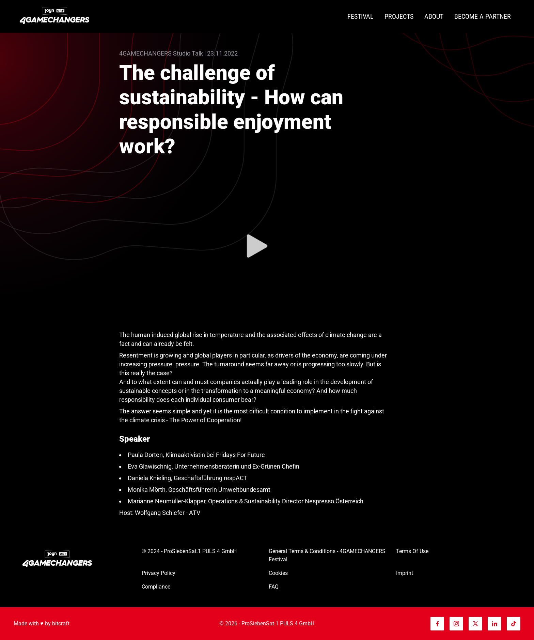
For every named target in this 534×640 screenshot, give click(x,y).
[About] (433, 16)
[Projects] (398, 16)
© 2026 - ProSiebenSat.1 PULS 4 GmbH (266, 623)
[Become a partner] (482, 16)
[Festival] (360, 16)
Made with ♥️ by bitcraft (41, 623)
